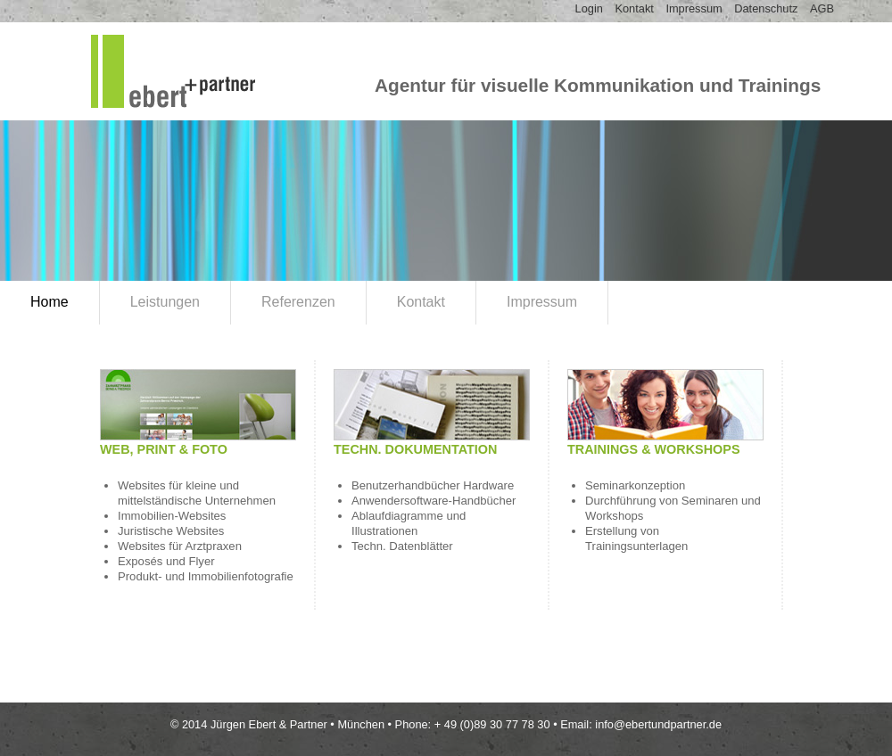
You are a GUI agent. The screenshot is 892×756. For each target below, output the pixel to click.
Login (589, 8)
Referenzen (298, 301)
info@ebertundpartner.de (658, 724)
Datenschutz (765, 8)
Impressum (693, 8)
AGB (822, 8)
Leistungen (165, 301)
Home (49, 301)
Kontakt (634, 8)
